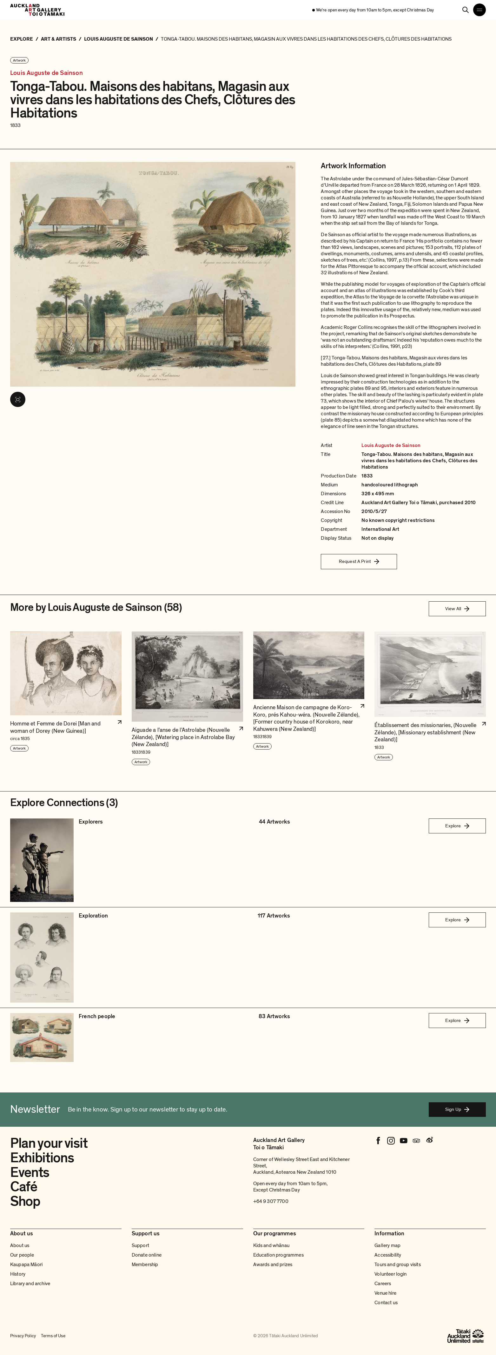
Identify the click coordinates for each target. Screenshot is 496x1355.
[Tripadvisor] (416, 1141)
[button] (66, 698)
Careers (382, 1283)
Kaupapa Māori (26, 1264)
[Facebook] (378, 1141)
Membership (145, 1264)
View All (457, 608)
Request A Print (359, 561)
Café (23, 1187)
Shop (25, 1201)
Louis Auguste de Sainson (46, 73)
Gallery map (387, 1245)
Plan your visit (48, 1143)
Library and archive (30, 1283)
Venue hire (385, 1293)
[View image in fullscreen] (17, 399)
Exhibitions (42, 1158)
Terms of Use (53, 1335)
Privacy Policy (23, 1335)
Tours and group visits (397, 1264)
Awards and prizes (273, 1264)
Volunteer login (390, 1274)
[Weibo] (429, 1141)
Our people (22, 1255)
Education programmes (278, 1255)
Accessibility (387, 1255)
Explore (457, 826)
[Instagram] (391, 1141)
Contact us (386, 1302)
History (17, 1274)
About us (19, 1245)
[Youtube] (403, 1141)
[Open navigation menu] (479, 9)
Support (140, 1245)
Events (29, 1172)
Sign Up (457, 1109)
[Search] (465, 9)
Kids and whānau (271, 1245)
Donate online (147, 1255)
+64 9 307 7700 (270, 1201)
